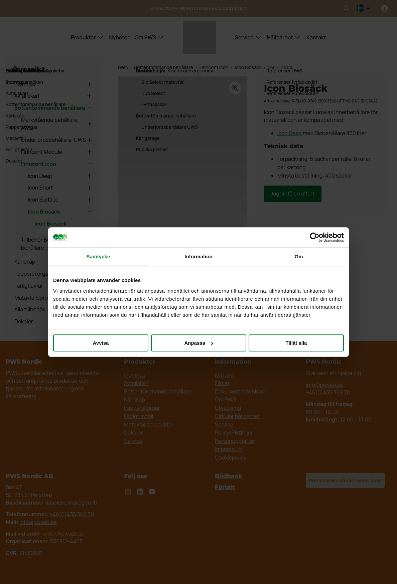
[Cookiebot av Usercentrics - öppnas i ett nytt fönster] (314, 237)
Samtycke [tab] (98, 256)
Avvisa (101, 343)
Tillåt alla (296, 343)
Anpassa (198, 343)
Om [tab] (298, 256)
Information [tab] (198, 256)
